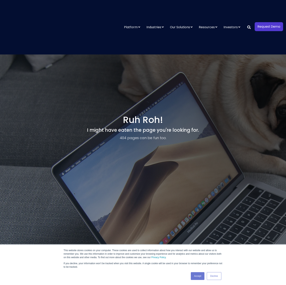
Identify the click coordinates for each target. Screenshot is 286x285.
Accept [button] (197, 276)
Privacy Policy (158, 257)
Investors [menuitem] (231, 10)
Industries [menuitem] (153, 10)
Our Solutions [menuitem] (180, 10)
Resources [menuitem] (207, 10)
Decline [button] (214, 276)
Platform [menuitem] (131, 10)
